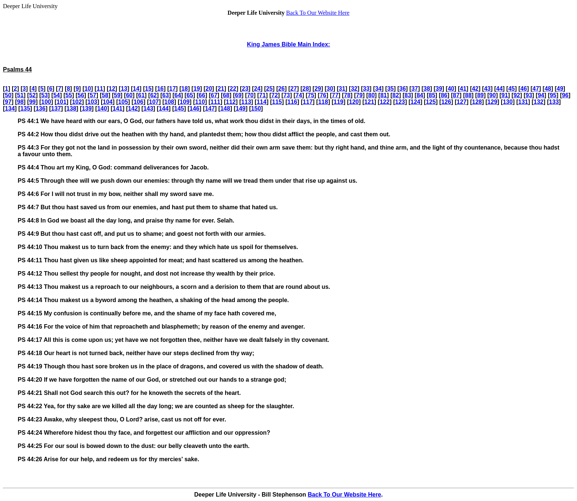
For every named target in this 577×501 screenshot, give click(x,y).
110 (200, 102)
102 (77, 102)
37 (414, 88)
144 (164, 108)
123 (400, 102)
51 (20, 95)
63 (165, 95)
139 (87, 108)
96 (565, 95)
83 (407, 95)
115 (277, 102)
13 (124, 88)
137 (56, 108)
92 (516, 95)
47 (535, 88)
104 (108, 102)
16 (160, 88)
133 (554, 102)
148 (225, 108)
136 (41, 108)
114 (261, 102)
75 (311, 95)
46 (523, 88)
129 (493, 102)
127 (462, 102)
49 (560, 88)
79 (359, 95)
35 (390, 88)
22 (233, 88)
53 (44, 95)
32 (354, 88)
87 (456, 95)
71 (262, 95)
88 (468, 95)
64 (177, 95)
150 (256, 108)
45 (511, 88)
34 (378, 88)
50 (8, 95)
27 (293, 88)
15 (148, 88)
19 (197, 88)
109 (185, 102)
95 (553, 95)
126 (446, 102)
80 (371, 95)
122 (385, 102)
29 (318, 88)
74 (298, 95)
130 (508, 102)
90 (492, 95)
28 (305, 88)
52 (32, 95)
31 (342, 88)
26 (281, 88)
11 (99, 88)
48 (548, 88)
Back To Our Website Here (318, 13)
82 (395, 95)
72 (274, 95)
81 (383, 95)
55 (69, 95)
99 (32, 102)
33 (366, 88)
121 (369, 102)
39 (439, 88)
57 (93, 95)
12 (112, 88)
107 (154, 102)
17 (172, 88)
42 (475, 88)
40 (451, 88)
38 (427, 88)
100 (46, 102)
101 (62, 102)
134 (10, 108)
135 (25, 108)
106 (139, 102)
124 (416, 102)
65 (190, 95)
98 (20, 102)
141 (118, 108)
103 (92, 102)
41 (463, 88)
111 (215, 102)
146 (194, 108)
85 (432, 95)
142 (133, 108)
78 (347, 95)
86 (444, 95)
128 (477, 102)
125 (431, 102)
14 (136, 88)
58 (105, 95)
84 (420, 95)
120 (354, 102)
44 (499, 88)
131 (523, 102)
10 (87, 88)
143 (148, 108)
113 (246, 102)
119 (338, 102)
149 (241, 108)
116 (292, 102)
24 (257, 88)
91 (504, 95)
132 (539, 102)
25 (269, 88)
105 (123, 102)
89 (480, 95)
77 (335, 95)
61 (141, 95)
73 (286, 95)
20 (209, 88)
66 (202, 95)
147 (210, 108)
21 (220, 88)
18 (184, 88)
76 (323, 95)
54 (56, 95)
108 (169, 102)
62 (153, 95)
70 (250, 95)
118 (323, 102)
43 (487, 88)
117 (308, 102)
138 (72, 108)
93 (528, 95)
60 (129, 95)
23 (245, 88)
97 (8, 102)
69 (238, 95)
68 (226, 95)
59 (117, 95)
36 (402, 88)
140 (102, 108)
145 (179, 108)
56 (81, 95)
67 (214, 95)
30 (330, 88)
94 (541, 95)
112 (231, 102)
